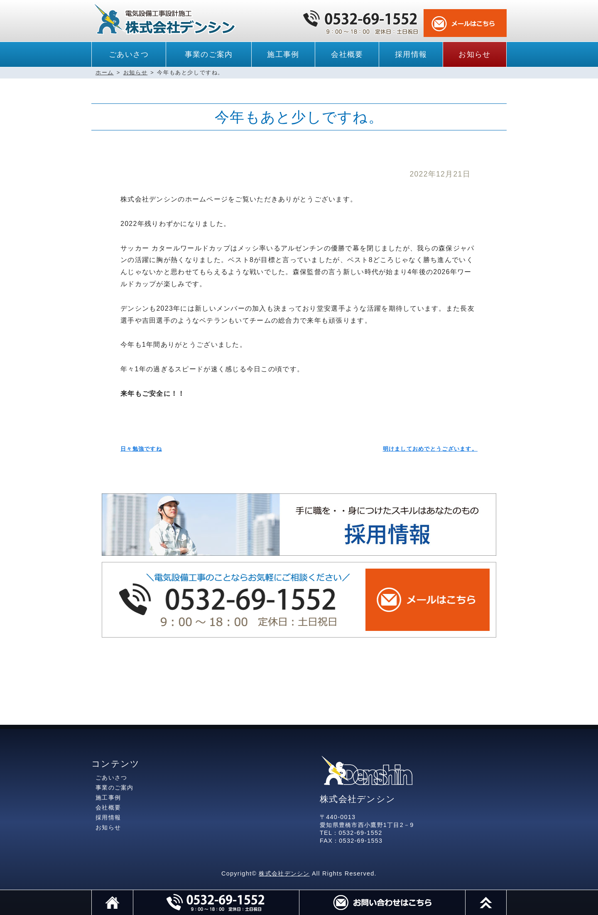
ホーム (105, 72)
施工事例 (283, 54)
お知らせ (474, 54)
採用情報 (411, 54)
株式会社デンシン (284, 873)
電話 (216, 902)
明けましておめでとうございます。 (430, 449)
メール (382, 902)
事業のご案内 (209, 54)
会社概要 (347, 54)
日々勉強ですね (141, 449)
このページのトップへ (506, 894)
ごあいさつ (129, 54)
